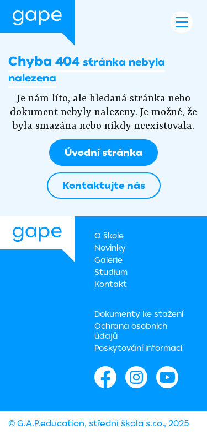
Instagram (136, 377)
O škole (109, 235)
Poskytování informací (138, 347)
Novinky (110, 247)
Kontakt (110, 284)
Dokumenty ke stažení (138, 313)
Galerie (108, 259)
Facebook (105, 377)
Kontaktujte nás (103, 185)
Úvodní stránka (103, 152)
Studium (111, 271)
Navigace (182, 22)
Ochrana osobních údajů (130, 330)
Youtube (167, 377)
